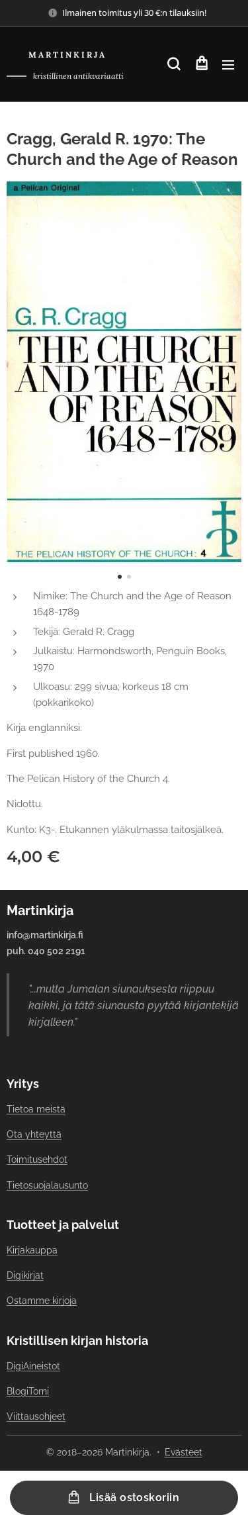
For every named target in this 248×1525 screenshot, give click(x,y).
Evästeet (183, 1452)
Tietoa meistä (36, 1109)
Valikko (228, 65)
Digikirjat (25, 1275)
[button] (173, 64)
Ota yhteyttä (34, 1134)
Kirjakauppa (32, 1250)
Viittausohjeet (36, 1416)
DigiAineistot (33, 1365)
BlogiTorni (28, 1390)
